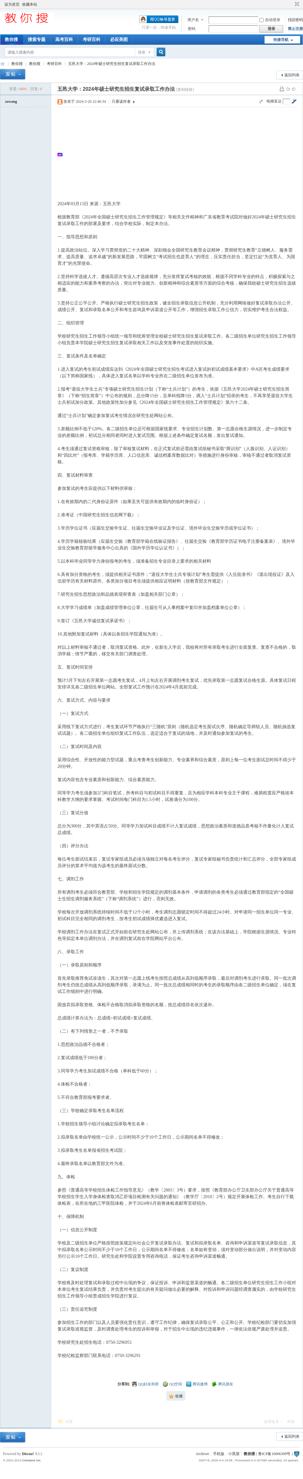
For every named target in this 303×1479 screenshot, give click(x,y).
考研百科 (91, 39)
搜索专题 (36, 39)
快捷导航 (280, 40)
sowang (11, 101)
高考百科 (64, 39)
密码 (191, 28)
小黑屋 (234, 1454)
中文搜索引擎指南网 (2, 63)
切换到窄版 (296, 4)
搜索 (142, 52)
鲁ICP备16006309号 (274, 1454)
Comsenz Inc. (31, 1460)
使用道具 (271, 1421)
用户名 (193, 20)
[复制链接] (185, 89)
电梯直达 (274, 101)
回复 (69, 1421)
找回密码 (295, 20)
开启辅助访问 (291, 4)
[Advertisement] (180, 154)
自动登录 (269, 20)
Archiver (202, 1454)
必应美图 (119, 39)
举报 (290, 1421)
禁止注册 (295, 28)
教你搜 (11, 39)
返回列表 (292, 75)
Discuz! (28, 1454)
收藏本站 (29, 4)
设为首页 (12, 4)
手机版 (218, 1454)
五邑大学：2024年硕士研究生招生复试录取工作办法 (111, 63)
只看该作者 (121, 101)
